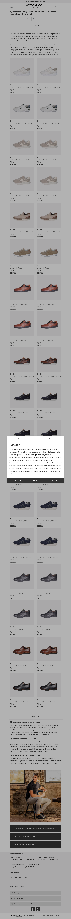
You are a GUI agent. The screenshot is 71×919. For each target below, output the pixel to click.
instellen (55, 480)
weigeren (36, 480)
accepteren (17, 480)
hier (44, 468)
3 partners (37, 455)
